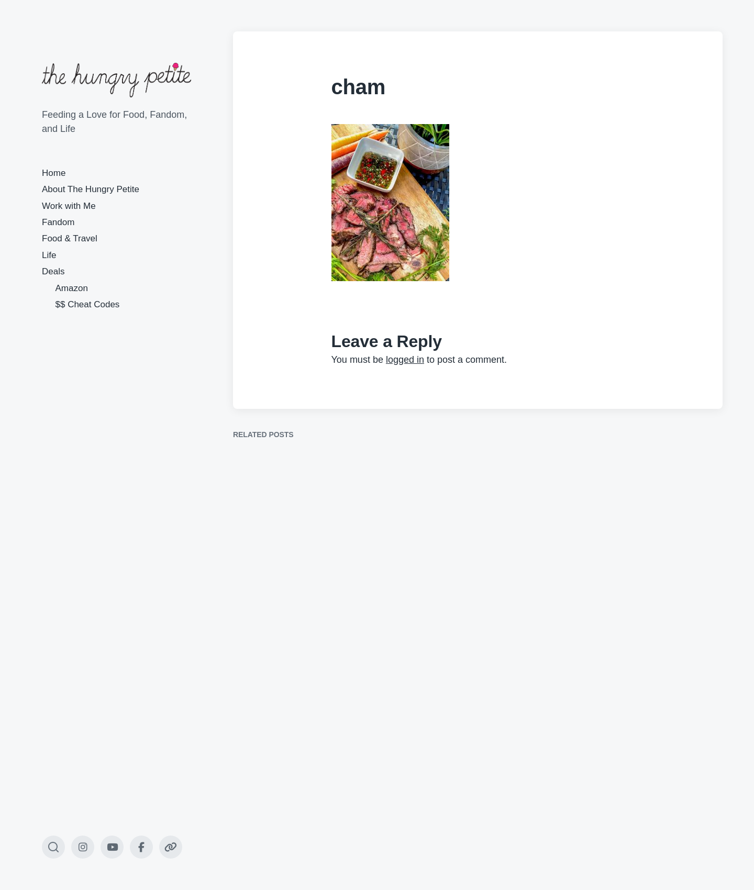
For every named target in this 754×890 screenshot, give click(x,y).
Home (53, 173)
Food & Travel (69, 238)
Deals (53, 271)
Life (49, 255)
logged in (405, 359)
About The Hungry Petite (90, 189)
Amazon (72, 288)
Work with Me (69, 206)
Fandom (58, 222)
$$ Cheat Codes (88, 304)
